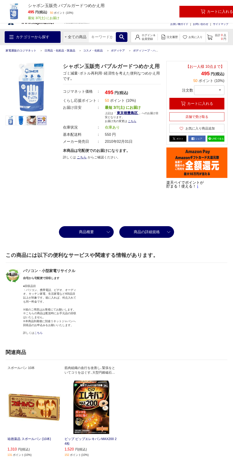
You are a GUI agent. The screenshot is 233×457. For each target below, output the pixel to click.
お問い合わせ (200, 24)
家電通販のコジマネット (21, 50)
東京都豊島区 (128, 113)
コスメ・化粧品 (93, 50)
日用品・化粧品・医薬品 (60, 50)
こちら (132, 121)
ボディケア (118, 50)
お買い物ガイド (179, 24)
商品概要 (86, 232)
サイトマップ (220, 24)
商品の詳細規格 (147, 232)
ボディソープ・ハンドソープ (151, 50)
